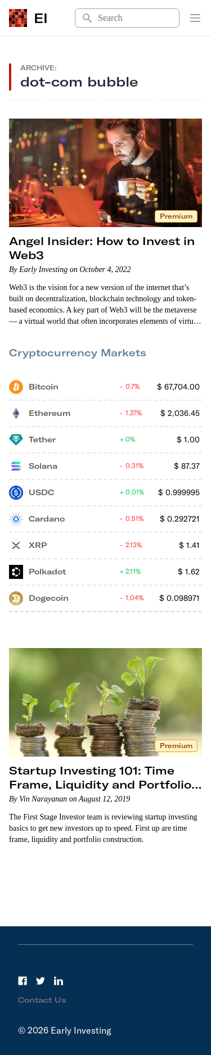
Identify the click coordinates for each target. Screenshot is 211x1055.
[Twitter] (40, 980)
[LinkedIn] (58, 980)
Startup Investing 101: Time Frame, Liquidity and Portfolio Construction (100, 784)
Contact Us (42, 1000)
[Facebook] (22, 980)
